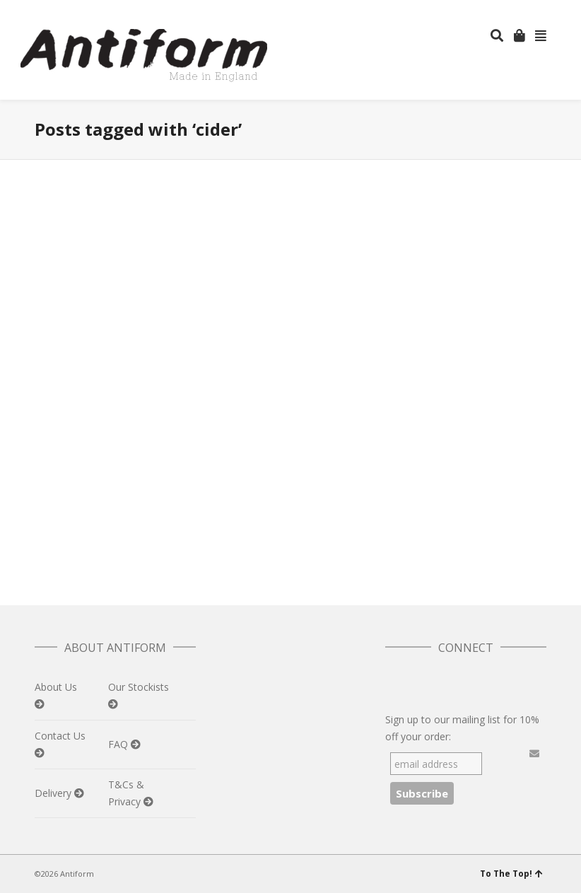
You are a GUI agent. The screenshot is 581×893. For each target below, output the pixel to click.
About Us (56, 687)
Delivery (54, 793)
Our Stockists (138, 687)
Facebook (503, 10)
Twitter (483, 10)
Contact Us (60, 735)
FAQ (119, 744)
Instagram (524, 10)
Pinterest (544, 10)
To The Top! (511, 874)
